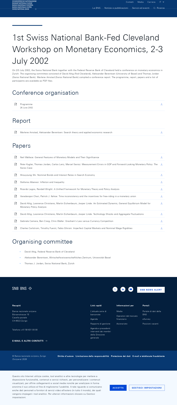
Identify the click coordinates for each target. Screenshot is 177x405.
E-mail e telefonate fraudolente (149, 356)
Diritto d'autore (66, 356)
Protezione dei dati (121, 356)
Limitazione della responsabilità (92, 356)
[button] (162, 6)
